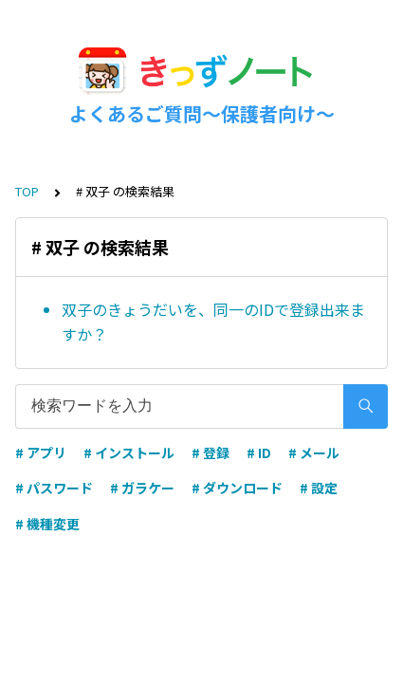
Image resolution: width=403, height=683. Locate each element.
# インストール (128, 452)
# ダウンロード (237, 487)
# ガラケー (142, 487)
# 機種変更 (47, 523)
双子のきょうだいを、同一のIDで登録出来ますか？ (213, 321)
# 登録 (210, 452)
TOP (27, 191)
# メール (313, 452)
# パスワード (54, 487)
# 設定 (319, 487)
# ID (259, 452)
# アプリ (40, 452)
